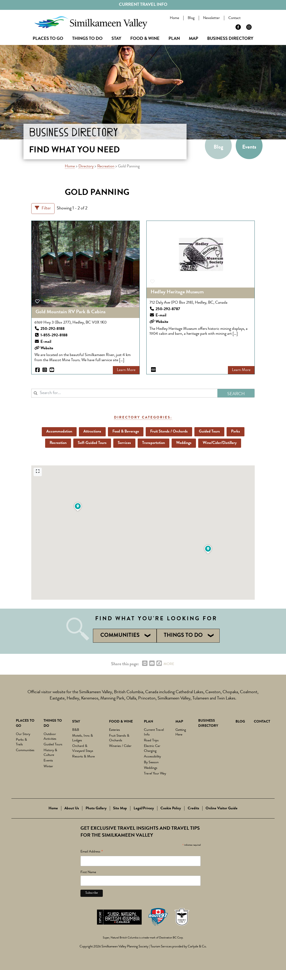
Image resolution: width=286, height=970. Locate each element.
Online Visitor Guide (222, 808)
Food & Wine (145, 39)
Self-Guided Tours (92, 443)
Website (46, 348)
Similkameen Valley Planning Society (124, 947)
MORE (169, 664)
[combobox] (124, 393)
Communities (25, 750)
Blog (192, 18)
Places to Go (48, 39)
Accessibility (152, 757)
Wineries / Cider (120, 746)
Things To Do (87, 39)
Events (249, 147)
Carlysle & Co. (197, 947)
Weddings (183, 443)
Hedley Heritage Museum (177, 292)
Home (175, 18)
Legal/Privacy (144, 808)
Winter (48, 766)
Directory (86, 166)
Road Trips (151, 740)
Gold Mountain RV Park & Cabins (70, 312)
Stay (116, 39)
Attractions (92, 432)
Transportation (153, 443)
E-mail (45, 342)
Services (124, 443)
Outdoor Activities (50, 737)
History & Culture (50, 753)
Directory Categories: (143, 418)
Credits (193, 808)
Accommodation (59, 432)
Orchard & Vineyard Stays (82, 748)
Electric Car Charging (152, 748)
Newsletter (212, 18)
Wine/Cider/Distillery (220, 443)
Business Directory (230, 39)
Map (193, 39)
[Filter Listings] (43, 208)
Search (254, 19)
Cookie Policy (170, 808)
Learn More (126, 370)
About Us (71, 808)
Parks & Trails (21, 742)
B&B (75, 730)
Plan (174, 39)
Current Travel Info (143, 5)
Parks (235, 432)
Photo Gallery (96, 808)
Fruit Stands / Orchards (169, 432)
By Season (151, 762)
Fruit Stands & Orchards (119, 738)
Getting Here (180, 732)
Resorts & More (83, 757)
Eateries (114, 730)
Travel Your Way (155, 774)
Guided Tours (209, 432)
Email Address (91, 852)
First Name (88, 872)
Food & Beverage (125, 432)
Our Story (23, 734)
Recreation (105, 166)
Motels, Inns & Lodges (82, 738)
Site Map (120, 808)
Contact (235, 18)
